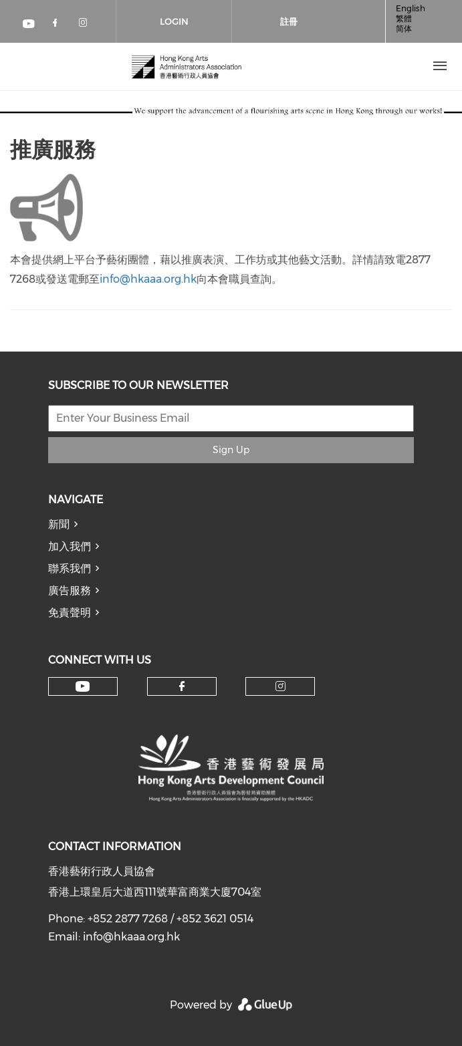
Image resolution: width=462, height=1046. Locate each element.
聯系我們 (69, 568)
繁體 (404, 18)
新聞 (59, 524)
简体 (404, 28)
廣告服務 (69, 590)
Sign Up (231, 450)
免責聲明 (69, 612)
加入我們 (69, 546)
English (410, 8)
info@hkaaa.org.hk (148, 279)
